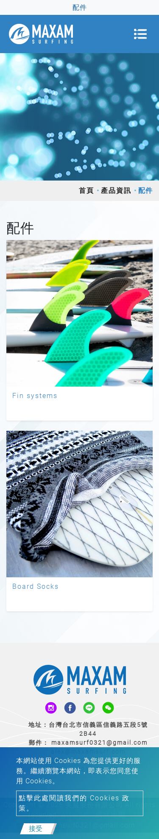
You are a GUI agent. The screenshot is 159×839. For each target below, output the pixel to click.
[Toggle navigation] (140, 33)
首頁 (86, 190)
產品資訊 (116, 190)
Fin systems (35, 396)
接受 (35, 829)
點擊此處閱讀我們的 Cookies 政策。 (74, 803)
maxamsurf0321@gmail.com (99, 742)
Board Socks (35, 586)
